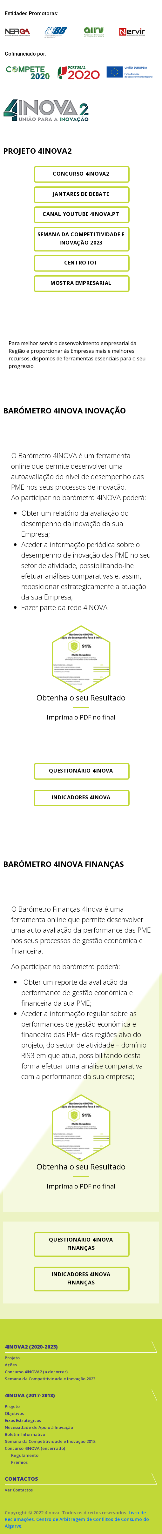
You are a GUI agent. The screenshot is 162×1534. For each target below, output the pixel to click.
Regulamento (24, 1455)
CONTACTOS (21, 1478)
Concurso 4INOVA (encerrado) (35, 1448)
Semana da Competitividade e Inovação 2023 (50, 1379)
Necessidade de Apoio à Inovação (39, 1427)
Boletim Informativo (25, 1434)
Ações (11, 1365)
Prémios (19, 1462)
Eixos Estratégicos (23, 1420)
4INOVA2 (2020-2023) (31, 1346)
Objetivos (14, 1413)
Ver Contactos (19, 1490)
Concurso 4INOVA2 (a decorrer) (36, 1372)
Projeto (12, 1358)
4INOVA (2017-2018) (30, 1395)
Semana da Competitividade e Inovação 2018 (50, 1441)
